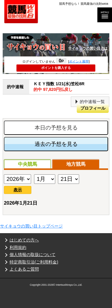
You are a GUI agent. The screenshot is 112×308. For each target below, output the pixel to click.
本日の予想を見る (56, 128)
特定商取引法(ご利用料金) (34, 262)
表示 (17, 189)
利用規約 (18, 247)
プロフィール (92, 108)
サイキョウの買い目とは (88, 48)
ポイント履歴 (79, 61)
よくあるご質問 (24, 269)
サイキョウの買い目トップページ (31, 226)
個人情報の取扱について (33, 254)
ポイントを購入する (56, 68)
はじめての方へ (24, 240)
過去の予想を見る (56, 144)
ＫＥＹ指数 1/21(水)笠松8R (71, 86)
